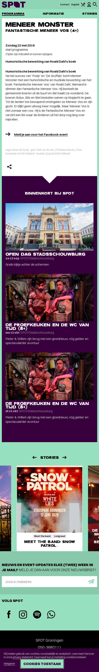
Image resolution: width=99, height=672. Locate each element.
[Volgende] (64, 457)
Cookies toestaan (42, 663)
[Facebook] (9, 615)
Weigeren (9, 663)
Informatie (53, 14)
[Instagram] (23, 615)
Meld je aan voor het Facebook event (41, 134)
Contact (65, 4)
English (75, 4)
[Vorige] (34, 457)
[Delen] (9, 167)
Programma (13, 14)
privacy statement (23, 657)
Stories (89, 14)
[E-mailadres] (49, 581)
